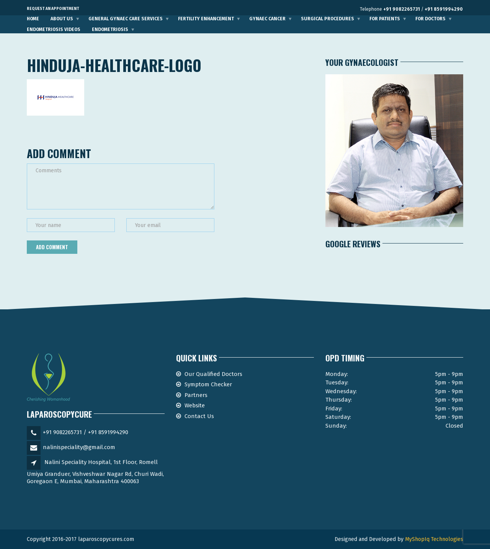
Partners (196, 395)
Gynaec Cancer (267, 18)
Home (33, 18)
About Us (62, 18)
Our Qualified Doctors (213, 374)
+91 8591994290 (444, 9)
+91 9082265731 (401, 9)
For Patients (384, 18)
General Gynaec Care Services (125, 18)
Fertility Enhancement (206, 18)
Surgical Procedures (327, 18)
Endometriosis (110, 29)
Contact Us (199, 416)
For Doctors (430, 18)
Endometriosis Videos (53, 29)
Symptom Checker (208, 384)
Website (195, 405)
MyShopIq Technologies (434, 539)
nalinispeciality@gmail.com (79, 447)
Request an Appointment (53, 9)
